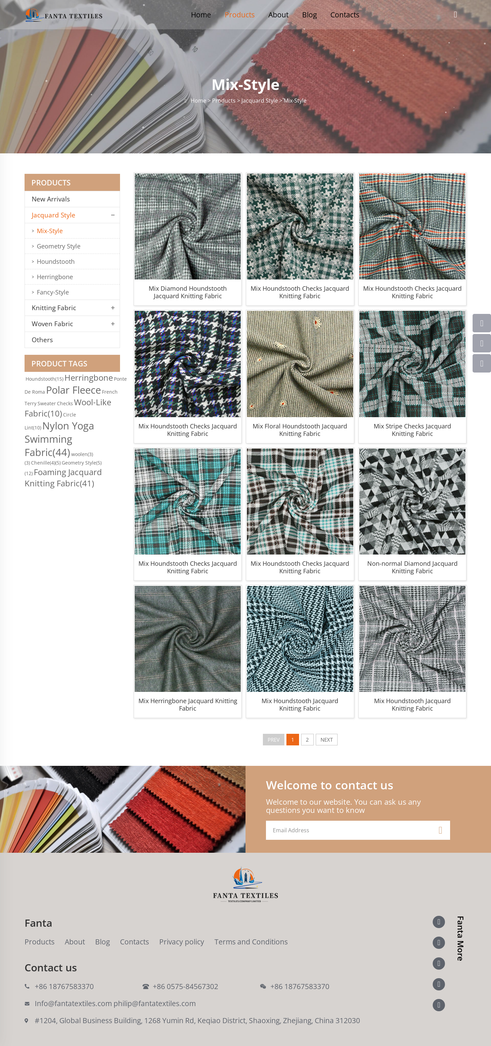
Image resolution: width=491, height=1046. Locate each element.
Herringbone (55, 277)
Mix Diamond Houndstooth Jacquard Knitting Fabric (188, 292)
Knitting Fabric (54, 308)
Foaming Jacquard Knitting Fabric (63, 477)
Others (42, 340)
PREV (274, 739)
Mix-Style (50, 231)
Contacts (344, 14)
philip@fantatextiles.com (155, 1003)
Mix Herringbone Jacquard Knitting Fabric (187, 704)
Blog (309, 14)
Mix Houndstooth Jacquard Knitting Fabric (300, 704)
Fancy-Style (53, 292)
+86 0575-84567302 (185, 986)
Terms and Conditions (251, 941)
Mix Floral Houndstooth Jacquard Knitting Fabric (300, 429)
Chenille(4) (46, 462)
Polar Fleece (73, 389)
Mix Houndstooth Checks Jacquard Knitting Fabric (300, 292)
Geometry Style (58, 246)
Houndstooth (56, 261)
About (278, 14)
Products (240, 14)
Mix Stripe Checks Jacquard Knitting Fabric (412, 429)
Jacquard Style (53, 215)
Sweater (47, 403)
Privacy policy (181, 941)
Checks (65, 403)
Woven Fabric (52, 324)
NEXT (327, 739)
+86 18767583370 (64, 986)
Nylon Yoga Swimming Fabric (59, 439)
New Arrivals (53, 199)
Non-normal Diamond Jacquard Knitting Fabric (412, 567)
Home (201, 14)
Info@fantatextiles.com (73, 1003)
